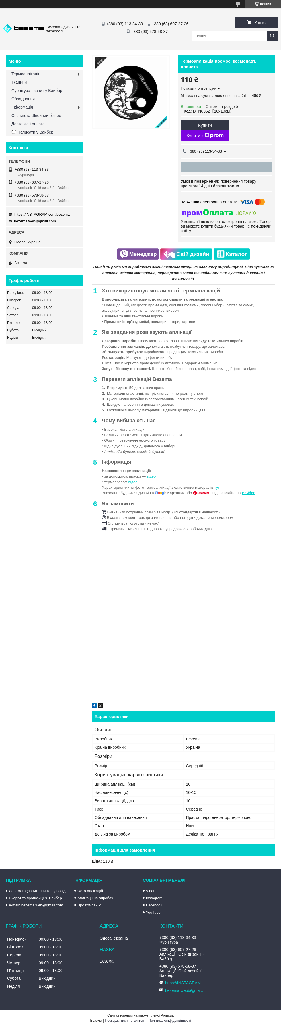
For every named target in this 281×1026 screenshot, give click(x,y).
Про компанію (89, 905)
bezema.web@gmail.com (35, 221)
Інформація (22, 107)
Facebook (154, 905)
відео (151, 476)
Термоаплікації (25, 74)
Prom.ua (167, 1015)
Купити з (204, 135)
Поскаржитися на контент (125, 1021)
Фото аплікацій (90, 891)
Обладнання (23, 99)
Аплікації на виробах (95, 898)
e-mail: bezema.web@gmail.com (36, 905)
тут (217, 487)
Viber (150, 891)
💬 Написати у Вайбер (32, 132)
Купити (205, 125)
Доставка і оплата (28, 124)
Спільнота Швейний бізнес (36, 115)
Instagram (154, 898)
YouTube (153, 912)
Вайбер (248, 493)
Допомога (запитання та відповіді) (38, 891)
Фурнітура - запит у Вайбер (36, 90)
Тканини (19, 82)
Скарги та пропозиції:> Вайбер (35, 898)
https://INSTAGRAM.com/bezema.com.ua (43, 214)
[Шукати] (272, 36)
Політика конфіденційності (170, 1021)
